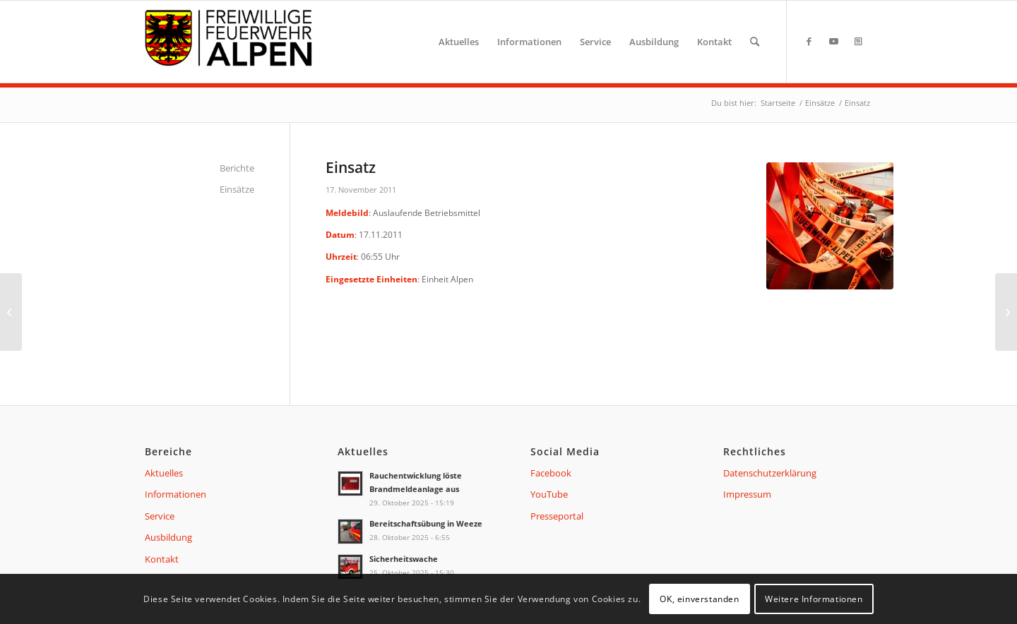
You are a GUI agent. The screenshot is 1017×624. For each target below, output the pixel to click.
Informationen (175, 494)
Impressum (747, 494)
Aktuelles (164, 473)
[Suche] (754, 42)
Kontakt (162, 559)
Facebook (550, 473)
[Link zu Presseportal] (858, 41)
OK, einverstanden (699, 599)
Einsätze (237, 189)
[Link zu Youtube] (833, 41)
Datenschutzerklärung (769, 473)
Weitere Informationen (814, 599)
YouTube (549, 494)
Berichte (237, 168)
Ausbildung (168, 537)
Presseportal (556, 516)
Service (159, 516)
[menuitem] (458, 42)
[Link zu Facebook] (808, 41)
